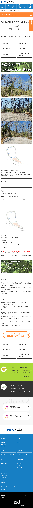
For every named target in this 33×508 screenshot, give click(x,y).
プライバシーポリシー (22, 495)
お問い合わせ (17, 10)
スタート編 (13, 388)
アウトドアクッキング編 (24, 391)
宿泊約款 (3, 497)
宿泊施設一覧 (4, 442)
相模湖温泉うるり (5, 463)
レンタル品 (6, 48)
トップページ (4, 36)
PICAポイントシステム (24, 54)
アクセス (3, 10)
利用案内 (19, 463)
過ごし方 (19, 467)
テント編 (13, 391)
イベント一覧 (4, 473)
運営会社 (3, 495)
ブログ (2, 484)
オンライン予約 (8, 15)
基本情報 (20, 460)
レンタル (24, 283)
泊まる (3, 438)
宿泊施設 (11, 36)
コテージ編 (21, 388)
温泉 (2, 460)
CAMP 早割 (22, 48)
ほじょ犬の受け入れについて (8, 487)
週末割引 (5, 54)
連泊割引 (3, 446)
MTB (18, 442)
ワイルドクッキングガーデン (8, 455)
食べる (3, 451)
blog (31, 10)
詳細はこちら (27, 377)
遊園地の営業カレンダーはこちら (10, 326)
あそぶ (19, 438)
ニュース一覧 (4, 475)
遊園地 (19, 451)
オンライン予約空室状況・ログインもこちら (15, 335)
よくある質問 (9, 10)
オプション (3, 478)
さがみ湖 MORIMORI (22, 455)
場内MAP (19, 465)
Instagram (24, 10)
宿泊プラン (22, 43)
